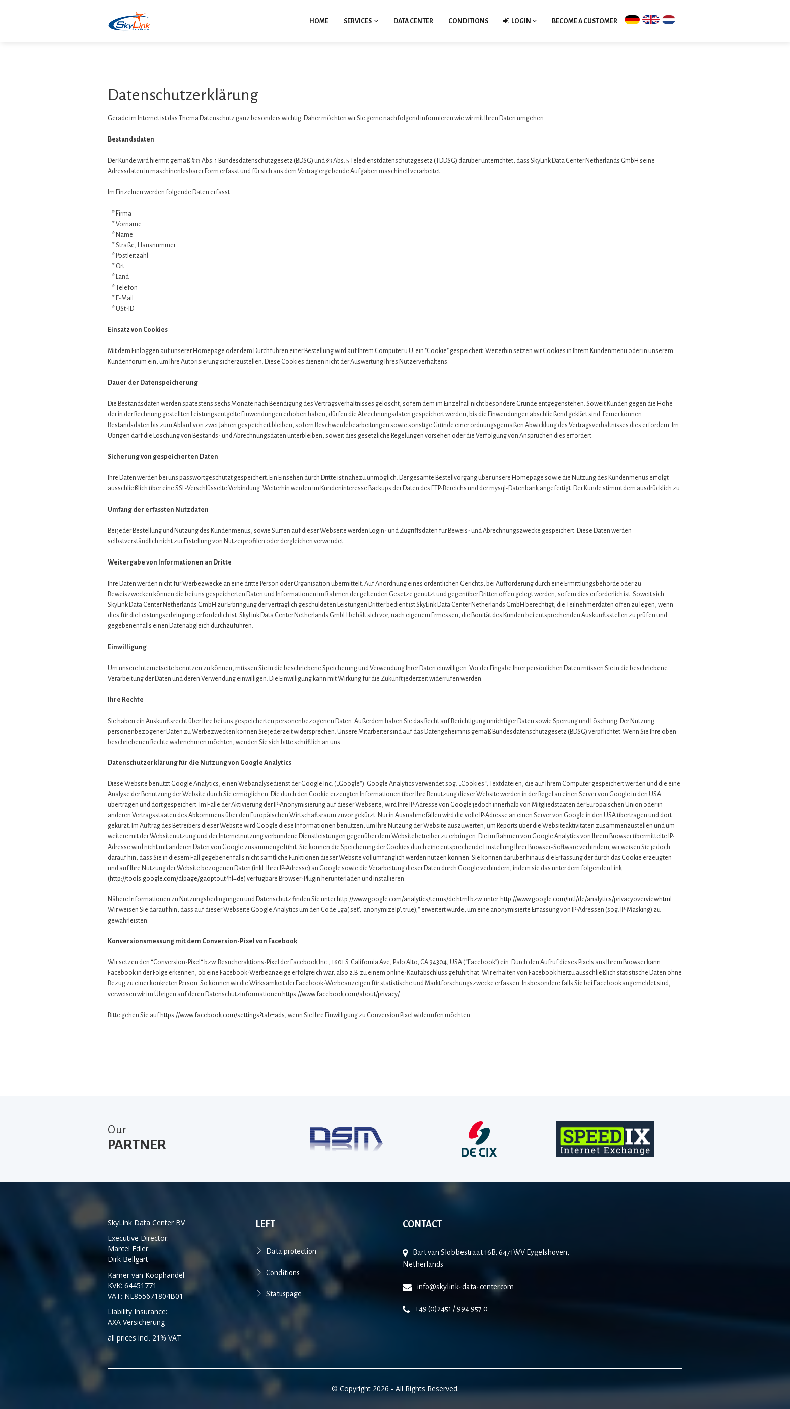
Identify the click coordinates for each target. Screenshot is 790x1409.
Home (318, 21)
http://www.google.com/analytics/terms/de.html (403, 899)
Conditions (468, 21)
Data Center (413, 21)
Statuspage (284, 1294)
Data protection (291, 1251)
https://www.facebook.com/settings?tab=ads (222, 1015)
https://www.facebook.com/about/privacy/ (341, 994)
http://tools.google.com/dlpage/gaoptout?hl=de (177, 878)
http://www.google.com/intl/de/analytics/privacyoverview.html (586, 899)
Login (520, 21)
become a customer (584, 21)
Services (361, 21)
